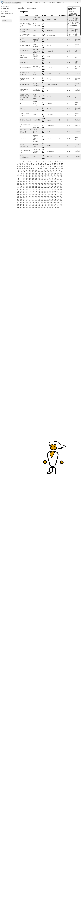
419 (21, 204)
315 (24, 193)
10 (32, 161)
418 (18, 204)
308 (48, 191)
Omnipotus (50, 79)
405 (24, 202)
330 (24, 194)
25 (20, 163)
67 (24, 166)
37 (48, 163)
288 (33, 189)
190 (54, 178)
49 (29, 165)
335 (39, 194)
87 (24, 168)
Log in (76, 2)
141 (42, 173)
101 (59, 168)
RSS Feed (4, 17)
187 (45, 178)
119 (21, 172)
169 (36, 176)
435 (24, 206)
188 (48, 178)
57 (48, 165)
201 (42, 180)
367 (45, 197)
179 (21, 178)
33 (38, 163)
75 (43, 166)
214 (36, 181)
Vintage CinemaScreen (24, 156)
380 (39, 199)
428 (48, 204)
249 (51, 184)
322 (45, 193)
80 (55, 166)
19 (53, 161)
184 (36, 178)
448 (18, 207)
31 (34, 163)
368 (48, 197)
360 (24, 197)
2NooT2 (49, 156)
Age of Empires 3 (25, 84)
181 (27, 178)
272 (30, 188)
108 (33, 170)
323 (48, 193)
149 (21, 175)
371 (58, 197)
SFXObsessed (51, 35)
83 (62, 166)
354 (51, 196)
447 (61, 206)
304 (36, 191)
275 (39, 188)
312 (60, 191)
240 (24, 184)
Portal (34, 30)
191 (58, 178)
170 (39, 176)
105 (24, 170)
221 (57, 181)
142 (45, 173)
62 (59, 165)
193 (18, 180)
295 (54, 189)
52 (36, 165)
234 (51, 183)
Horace (72, 28)
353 (48, 196)
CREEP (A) (23, 138)
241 (27, 184)
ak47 (48, 90)
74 (41, 166)
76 (45, 166)
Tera (34, 62)
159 (51, 175)
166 (27, 176)
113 (48, 170)
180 (24, 178)
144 (51, 173)
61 (57, 165)
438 (33, 206)
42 (59, 163)
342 (61, 194)
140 (39, 173)
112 (45, 170)
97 (48, 168)
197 (30, 180)
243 (33, 184)
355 (54, 196)
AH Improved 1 (24, 109)
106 (27, 170)
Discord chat (60, 2)
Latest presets (5, 6)
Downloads (51, 2)
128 (48, 172)
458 (48, 207)
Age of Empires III (36, 84)
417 (60, 202)
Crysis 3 (35, 35)
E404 (48, 56)
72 (36, 166)
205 (54, 180)
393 (33, 201)
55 (43, 165)
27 (24, 163)
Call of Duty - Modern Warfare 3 (36, 151)
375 (24, 199)
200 (39, 180)
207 (61, 180)
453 (33, 207)
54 (41, 165)
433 (18, 206)
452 (30, 207)
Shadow (49, 68)
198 (33, 180)
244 (36, 184)
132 (60, 172)
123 (33, 172)
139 (36, 173)
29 (29, 163)
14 (41, 161)
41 (57, 163)
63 (62, 165)
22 (60, 161)
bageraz (49, 120)
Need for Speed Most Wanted (36, 51)
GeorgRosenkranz (52, 84)
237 (61, 183)
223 (18, 183)
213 (33, 181)
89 (29, 168)
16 (46, 161)
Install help (4, 11)
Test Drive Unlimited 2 (36, 24)
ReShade (77, 73)
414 (51, 202)
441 (42, 206)
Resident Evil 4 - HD (36, 145)
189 (51, 178)
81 (57, 166)
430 (54, 204)
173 (48, 176)
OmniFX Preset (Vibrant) (24, 114)
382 (45, 199)
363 (33, 197)
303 (33, 191)
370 (54, 197)
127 (45, 172)
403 (18, 202)
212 (30, 181)
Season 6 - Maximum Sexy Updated (24, 39)
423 (33, 204)
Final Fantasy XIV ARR (36, 96)
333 (33, 194)
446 (58, 206)
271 (27, 188)
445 (54, 206)
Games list (29, 2)
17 (48, 161)
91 (34, 168)
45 (20, 165)
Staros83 (49, 73)
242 (30, 184)
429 (51, 204)
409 (36, 202)
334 (36, 194)
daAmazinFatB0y (52, 19)
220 (54, 181)
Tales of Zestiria (35, 73)
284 (21, 189)
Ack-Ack (49, 109)
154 (36, 175)
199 (36, 180)
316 (27, 193)
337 (45, 194)
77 (48, 166)
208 (18, 181)
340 (54, 194)
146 (58, 173)
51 (34, 165)
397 (45, 201)
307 (45, 191)
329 (21, 194)
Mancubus (50, 30)
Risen (34, 114)
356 (58, 196)
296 (58, 189)
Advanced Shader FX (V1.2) (25, 73)
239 (21, 184)
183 (33, 178)
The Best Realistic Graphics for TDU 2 (25, 24)
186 (42, 178)
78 (50, 166)
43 (62, 163)
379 (36, 199)
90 (31, 168)
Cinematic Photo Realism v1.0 (25, 35)
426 (42, 204)
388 (18, 201)
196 (27, 180)
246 (42, 184)
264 (51, 186)
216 (42, 181)
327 (61, 193)
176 (58, 176)
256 (27, 186)
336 (42, 194)
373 (18, 199)
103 (18, 170)
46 (22, 165)
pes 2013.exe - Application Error (73, 31)
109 (36, 170)
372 (61, 197)
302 (30, 191)
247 (45, 184)
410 (39, 202)
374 (21, 199)
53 (38, 165)
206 (58, 180)
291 (42, 189)
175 (54, 176)
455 (39, 207)
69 (29, 166)
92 (36, 168)
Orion (48, 62)
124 (36, 172)
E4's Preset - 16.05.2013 (23, 56)
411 (42, 202)
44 (17, 165)
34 (41, 163)
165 (24, 176)
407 (30, 202)
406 (27, 202)
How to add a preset (7, 13)
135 (24, 173)
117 (60, 170)
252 (61, 184)
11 (34, 161)
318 (33, 193)
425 (39, 204)
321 (42, 193)
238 (18, 184)
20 (55, 161)
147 (61, 173)
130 (54, 172)
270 (24, 188)
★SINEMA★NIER (26, 45)
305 (39, 191)
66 (22, 166)
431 (58, 204)
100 (55, 168)
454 (36, 207)
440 (39, 206)
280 (54, 188)
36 (45, 163)
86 (22, 168)
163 (18, 176)
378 (33, 199)
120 (24, 172)
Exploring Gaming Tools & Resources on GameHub (73, 24)
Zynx (48, 131)
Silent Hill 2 (36, 120)
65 (20, 166)
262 (45, 186)
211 (27, 181)
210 (24, 181)
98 (50, 168)
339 (51, 194)
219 (51, 181)
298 (18, 191)
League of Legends (36, 39)
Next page (56, 207)
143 (48, 173)
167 (30, 176)
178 (18, 178)
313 (18, 193)
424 (36, 204)
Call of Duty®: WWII (35, 131)
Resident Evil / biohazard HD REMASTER (36, 138)
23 (62, 161)
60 (55, 165)
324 (51, 193)
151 (27, 175)
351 (42, 196)
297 (61, 189)
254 (21, 186)
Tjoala (49, 40)
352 (45, 196)
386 (58, 199)
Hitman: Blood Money (35, 103)
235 (54, 183)
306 (42, 191)
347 (30, 196)
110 (39, 170)
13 (39, 161)
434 (21, 206)
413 (48, 202)
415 (54, 202)
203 (48, 180)
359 (21, 197)
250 (54, 184)
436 (27, 206)
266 (58, 186)
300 (24, 191)
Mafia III (35, 156)
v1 (21, 103)
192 (61, 178)
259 (36, 186)
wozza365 (50, 51)
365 (39, 197)
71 (34, 166)
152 (30, 175)
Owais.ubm (50, 125)
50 (31, 165)
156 (42, 175)
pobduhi (72, 20)
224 (21, 183)
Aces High (36, 109)
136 (27, 173)
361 (27, 197)
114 (51, 170)
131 (57, 172)
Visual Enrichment (25, 68)
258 (33, 186)
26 (22, 163)
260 (39, 186)
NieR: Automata (35, 45)
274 (36, 188)
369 (51, 197)
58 (50, 165)
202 (45, 180)
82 (59, 166)
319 (36, 193)
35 (43, 163)
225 (24, 183)
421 (27, 204)
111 (42, 170)
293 (48, 189)
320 (39, 193)
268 (18, 188)
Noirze (49, 45)
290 (39, 189)
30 (31, 163)
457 (45, 207)
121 (27, 172)
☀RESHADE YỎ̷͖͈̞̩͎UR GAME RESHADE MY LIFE (24, 96)
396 (42, 201)
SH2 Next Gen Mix (25, 120)
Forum (44, 2)
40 (55, 163)
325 (54, 193)
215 (39, 181)
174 (51, 176)
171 (42, 176)
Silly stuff (37, 2)
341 (58, 194)
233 (48, 183)
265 (54, 186)
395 (39, 201)
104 (21, 170)
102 (62, 168)
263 (48, 186)
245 (39, 184)
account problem (73, 18)
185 (39, 178)
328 (18, 194)
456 (42, 207)
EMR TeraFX (24, 62)
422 (30, 204)
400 (54, 201)
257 (30, 186)
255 (24, 186)
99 (53, 168)
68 (27, 166)
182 (30, 178)
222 (60, 181)
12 (36, 161)
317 (30, 193)
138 (33, 173)
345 (24, 196)
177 (61, 176)
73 (38, 166)
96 (46, 168)
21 (57, 161)
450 (24, 207)
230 (39, 183)
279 (51, 188)
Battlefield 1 (36, 90)
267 (61, 186)
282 (61, 188)
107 (30, 170)
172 (45, 176)
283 (18, 189)
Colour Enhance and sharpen (24, 51)
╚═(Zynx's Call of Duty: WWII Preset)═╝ (25, 131)
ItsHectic (49, 96)
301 (27, 191)
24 (17, 163)
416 (57, 202)
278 (48, 188)
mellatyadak (73, 34)
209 (21, 181)
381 (42, 199)
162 (61, 175)
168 (33, 176)
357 (61, 196)
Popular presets (5, 8)
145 (54, 173)
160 (54, 175)
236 (58, 183)
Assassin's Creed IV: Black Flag (36, 125)
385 (54, 199)
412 (45, 202)
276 (42, 188)
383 (48, 199)
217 (45, 181)
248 (48, 184)
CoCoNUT (50, 103)
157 (45, 175)
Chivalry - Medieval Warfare (36, 56)
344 (21, 196)
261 (42, 186)
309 (51, 191)
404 (21, 202)
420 (24, 204)
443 (48, 206)
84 (17, 168)
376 (27, 199)
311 (58, 191)
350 (39, 196)
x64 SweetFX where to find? (72, 12)
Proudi (49, 145)
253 (18, 186)
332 (30, 194)
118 (18, 172)
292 (45, 189)
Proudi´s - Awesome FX (24, 145)
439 (36, 206)
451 (27, 207)
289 (36, 189)
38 (50, 163)
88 (27, 168)
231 (42, 183)
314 (21, 193)
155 (39, 175)
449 (21, 207)
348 (33, 196)
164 (21, 176)
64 (17, 166)
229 (36, 183)
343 (18, 196)
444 (51, 206)
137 (30, 173)
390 (24, 201)
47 (24, 165)
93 (38, 168)
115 (54, 170)
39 (52, 163)
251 (58, 184)
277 (45, 188)
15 (43, 161)
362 (30, 197)
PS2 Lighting (24, 19)
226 (27, 183)
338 (48, 194)
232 (45, 183)
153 (33, 175)
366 (42, 197)
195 (24, 180)
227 (30, 183)
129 (51, 172)
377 (30, 199)
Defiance (35, 79)
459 (51, 207)
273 (33, 188)
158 (48, 175)
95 (43, 168)
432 (61, 204)
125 (39, 172)
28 (27, 163)
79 (52, 166)
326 (58, 193)
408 (33, 202)
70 (31, 166)
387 (61, 199)
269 (21, 188)
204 (51, 180)
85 (20, 168)
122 (30, 172)
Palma (49, 25)
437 (30, 206)
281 (58, 188)
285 (24, 189)
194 (21, 180)
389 (21, 201)
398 (48, 201)
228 (33, 183)
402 (61, 201)
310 (54, 191)
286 (27, 189)
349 (36, 196)
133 (18, 173)
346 (27, 196)
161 (58, 175)
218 (48, 181)
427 (45, 204)
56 (45, 165)
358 (18, 197)
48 (27, 165)
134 (21, 173)
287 (30, 189)
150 (24, 175)
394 (36, 201)
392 (30, 201)
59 (52, 165)
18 (50, 161)
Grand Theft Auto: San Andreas (36, 19)
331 (27, 194)
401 (58, 201)
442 (45, 206)
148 (18, 175)
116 (57, 170)
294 (51, 189)
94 (41, 168)
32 (36, 163)
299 (21, 191)
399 (51, 201)
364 (36, 197)
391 (27, 201)
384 (51, 199)
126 (42, 172)
